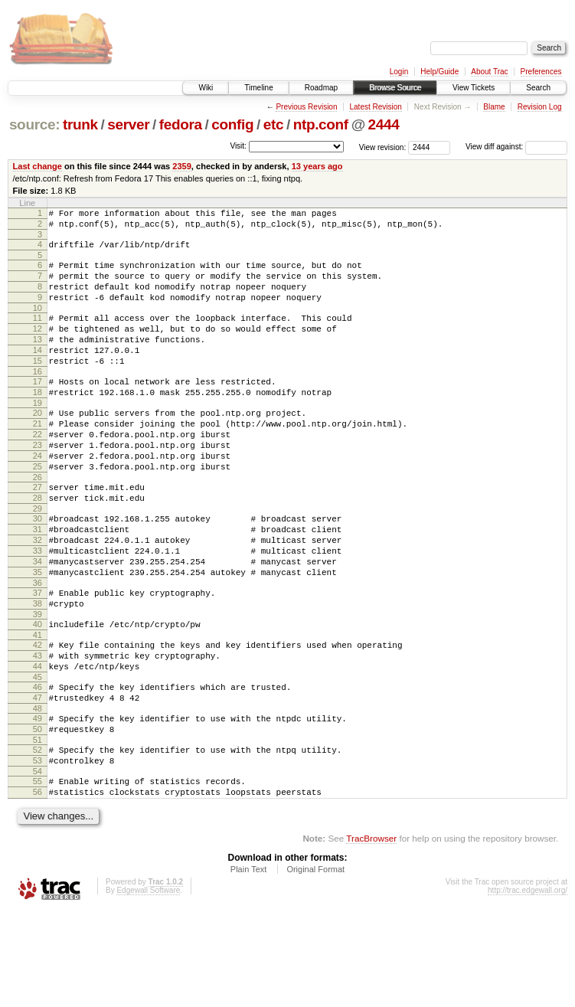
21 (37, 458)
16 (37, 399)
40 (37, 693)
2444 (384, 124)
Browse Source (395, 87)
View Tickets (473, 87)
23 (37, 484)
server (128, 124)
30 (37, 569)
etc (273, 124)
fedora (180, 124)
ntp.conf (320, 124)
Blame (494, 107)
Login (399, 71)
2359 (181, 166)
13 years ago (317, 166)
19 (37, 435)
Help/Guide (439, 71)
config (232, 124)
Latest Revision (375, 107)
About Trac (489, 71)
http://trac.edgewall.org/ (527, 986)
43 (37, 729)
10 (37, 324)
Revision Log (540, 107)
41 (37, 706)
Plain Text (248, 965)
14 (37, 373)
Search (538, 87)
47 (37, 778)
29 (37, 559)
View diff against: (516, 146)
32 (37, 595)
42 (37, 716)
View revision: (383, 146)
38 (37, 670)
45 (37, 755)
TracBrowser (371, 935)
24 (37, 497)
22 (37, 471)
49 (37, 801)
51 (37, 827)
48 (37, 791)
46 (37, 765)
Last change (37, 166)
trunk (80, 124)
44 (37, 742)
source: (34, 124)
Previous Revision (306, 107)
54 (37, 863)
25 (37, 510)
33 (37, 608)
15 (37, 386)
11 (37, 333)
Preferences (541, 71)
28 (37, 546)
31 (37, 582)
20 (37, 445)
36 (37, 647)
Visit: (238, 146)
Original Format (315, 965)
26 (37, 523)
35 (37, 634)
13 (37, 360)
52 (37, 837)
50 (37, 814)
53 (37, 850)
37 (37, 657)
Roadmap (321, 87)
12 (37, 346)
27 (37, 533)
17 (37, 409)
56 (37, 886)
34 (37, 621)
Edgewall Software (148, 986)
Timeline (258, 87)
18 (37, 422)
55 (37, 873)
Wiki (205, 87)
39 (37, 683)
